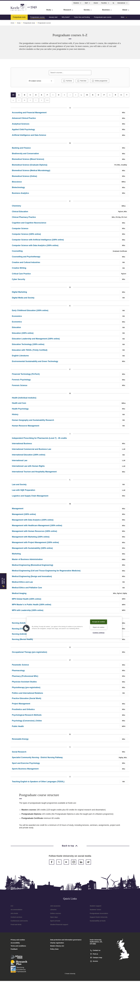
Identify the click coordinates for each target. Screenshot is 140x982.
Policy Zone (54, 950)
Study (18, 22)
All (13, 96)
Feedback (14, 950)
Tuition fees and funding (82, 16)
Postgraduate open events (102, 16)
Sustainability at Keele (98, 922)
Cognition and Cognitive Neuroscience (29, 224)
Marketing (16, 555)
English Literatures (20, 357)
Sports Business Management (25, 770)
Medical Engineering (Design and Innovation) (32, 577)
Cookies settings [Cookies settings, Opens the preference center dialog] (98, 632)
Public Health (18, 727)
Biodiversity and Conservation (25, 155)
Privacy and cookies (18, 941)
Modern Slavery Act (57, 947)
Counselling (17, 252)
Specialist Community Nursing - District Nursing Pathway (37, 758)
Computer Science (20, 229)
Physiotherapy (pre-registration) (26, 688)
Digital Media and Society (23, 299)
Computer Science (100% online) (26, 235)
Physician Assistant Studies (24, 683)
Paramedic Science (20, 666)
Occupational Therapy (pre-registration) (29, 653)
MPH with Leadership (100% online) (27, 611)
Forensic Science (19, 386)
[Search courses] (70, 73)
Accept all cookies (98, 621)
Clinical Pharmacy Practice (24, 218)
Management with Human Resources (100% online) (34, 532)
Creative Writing (19, 269)
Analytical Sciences (20, 125)
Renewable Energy (20, 740)
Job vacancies (55, 907)
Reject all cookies (98, 627)
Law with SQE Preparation (23, 491)
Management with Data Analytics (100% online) (32, 521)
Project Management (21, 705)
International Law (19, 461)
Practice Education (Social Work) (26, 699)
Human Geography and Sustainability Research (33, 421)
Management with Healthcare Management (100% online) (37, 526)
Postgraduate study (19, 16)
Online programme (102, 81)
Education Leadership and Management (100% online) (36, 340)
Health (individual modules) (24, 399)
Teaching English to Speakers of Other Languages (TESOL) (38, 783)
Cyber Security (18, 280)
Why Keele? (66, 16)
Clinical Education (20, 213)
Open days (54, 918)
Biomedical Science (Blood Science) (28, 160)
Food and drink (16, 925)
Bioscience (17, 183)
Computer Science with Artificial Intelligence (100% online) (38, 241)
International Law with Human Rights (28, 467)
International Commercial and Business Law (31, 450)
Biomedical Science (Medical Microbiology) (31, 171)
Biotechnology (18, 188)
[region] (74, 627)
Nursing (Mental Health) (22, 640)
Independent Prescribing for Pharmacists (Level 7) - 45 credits (39, 439)
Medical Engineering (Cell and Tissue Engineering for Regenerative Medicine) (46, 572)
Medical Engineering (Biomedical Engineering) (32, 566)
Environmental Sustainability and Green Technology (35, 362)
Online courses (55, 914)
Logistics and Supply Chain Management (30, 497)
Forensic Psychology (21, 381)
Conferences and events (19, 922)
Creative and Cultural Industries (26, 263)
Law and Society (19, 485)
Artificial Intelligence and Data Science (29, 136)
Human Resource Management (25, 427)
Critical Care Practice (21, 275)
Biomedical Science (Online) (24, 177)
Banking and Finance (21, 149)
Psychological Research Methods (27, 716)
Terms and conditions (18, 947)
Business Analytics (20, 194)
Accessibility (15, 944)
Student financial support (59, 925)
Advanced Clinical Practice (24, 119)
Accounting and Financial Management (29, 114)
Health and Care (19, 404)
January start (53, 16)
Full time (68, 81)
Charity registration (57, 944)
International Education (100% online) (28, 456)
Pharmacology (18, 672)
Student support (95, 907)
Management (17, 510)
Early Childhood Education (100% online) (30, 311)
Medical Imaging (19, 594)
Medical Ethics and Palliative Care (27, 589)
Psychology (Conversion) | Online (27, 722)
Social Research (19, 753)
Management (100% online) (24, 515)
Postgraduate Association (99, 914)
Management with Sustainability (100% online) (32, 549)
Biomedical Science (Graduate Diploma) (29, 166)
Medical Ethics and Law (22, 583)
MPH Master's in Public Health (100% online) (31, 606)
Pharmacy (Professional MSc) (25, 677)
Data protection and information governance (65, 941)
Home (12, 22)
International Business (22, 445)
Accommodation (16, 910)
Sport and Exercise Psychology (26, 764)
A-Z (12, 907)
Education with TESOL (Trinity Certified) (29, 351)
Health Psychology (20, 410)
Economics (17, 317)
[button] (113, 2)
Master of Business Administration (27, 560)
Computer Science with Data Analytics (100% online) (35, 246)
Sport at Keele (55, 922)
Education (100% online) (22, 334)
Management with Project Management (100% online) (35, 543)
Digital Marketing (19, 293)
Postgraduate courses (37, 16)
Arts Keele (14, 914)
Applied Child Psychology (23, 130)
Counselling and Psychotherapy (26, 258)
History (15, 415)
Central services (16, 918)
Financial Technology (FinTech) (26, 375)
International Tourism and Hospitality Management (34, 473)
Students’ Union (95, 910)
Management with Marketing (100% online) (30, 538)
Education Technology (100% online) (28, 345)
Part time (83, 81)
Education (16, 328)
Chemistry (16, 207)
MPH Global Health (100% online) (26, 600)
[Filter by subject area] (41, 82)
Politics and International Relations (27, 694)
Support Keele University (98, 918)
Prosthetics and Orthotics (23, 710)
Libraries (53, 910)
